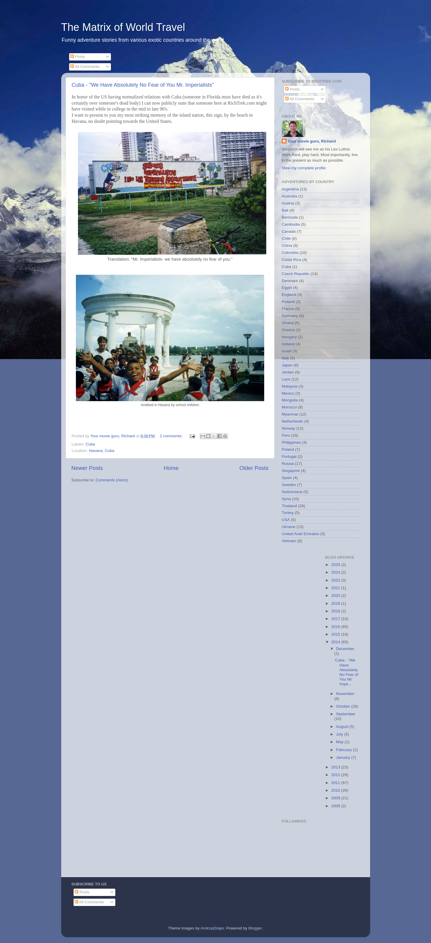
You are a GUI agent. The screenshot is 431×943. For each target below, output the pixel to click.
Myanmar (290, 414)
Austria (288, 203)
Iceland (288, 344)
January (343, 757)
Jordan (288, 372)
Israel (287, 351)
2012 (336, 775)
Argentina (290, 189)
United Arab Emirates (300, 534)
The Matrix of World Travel (123, 27)
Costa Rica (291, 259)
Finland (288, 301)
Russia (288, 463)
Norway (288, 428)
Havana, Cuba (101, 450)
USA (286, 519)
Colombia (290, 252)
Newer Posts (87, 468)
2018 (336, 611)
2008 (336, 806)
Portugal (289, 456)
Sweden (289, 485)
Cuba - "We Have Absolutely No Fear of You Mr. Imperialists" (143, 85)
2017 (336, 619)
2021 (336, 588)
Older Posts (254, 468)
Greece (288, 330)
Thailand (289, 506)
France (288, 308)
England (289, 294)
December (345, 648)
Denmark (290, 281)
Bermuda (290, 217)
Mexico (288, 393)
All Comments (84, 66)
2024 (336, 572)
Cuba (90, 444)
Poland (288, 449)
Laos (286, 379)
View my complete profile (304, 168)
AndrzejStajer (212, 928)
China (287, 245)
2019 (336, 603)
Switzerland (292, 492)
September (345, 714)
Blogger (255, 928)
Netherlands (292, 421)
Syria (286, 499)
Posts (77, 56)
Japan (287, 365)
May (340, 742)
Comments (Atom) (112, 480)
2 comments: (172, 436)
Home (171, 468)
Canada (289, 231)
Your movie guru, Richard (312, 141)
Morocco (289, 407)
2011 (336, 782)
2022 (336, 580)
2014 (336, 642)
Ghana (288, 323)
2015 (336, 634)
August (343, 726)
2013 (336, 767)
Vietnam (289, 541)
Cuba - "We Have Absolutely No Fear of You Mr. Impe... (346, 672)
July (340, 734)
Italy (285, 358)
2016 (336, 626)
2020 (336, 595)
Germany (290, 316)
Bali (285, 210)
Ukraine (289, 527)
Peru (286, 435)
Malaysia (289, 386)
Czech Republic (296, 274)
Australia (289, 196)
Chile (286, 238)
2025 (336, 564)
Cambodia (291, 224)
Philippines (291, 442)
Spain (287, 477)
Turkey (288, 512)
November (345, 693)
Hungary (289, 337)
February (344, 750)
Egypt (287, 287)
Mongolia (290, 400)
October (343, 706)
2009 (336, 798)
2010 (336, 790)
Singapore (291, 470)
